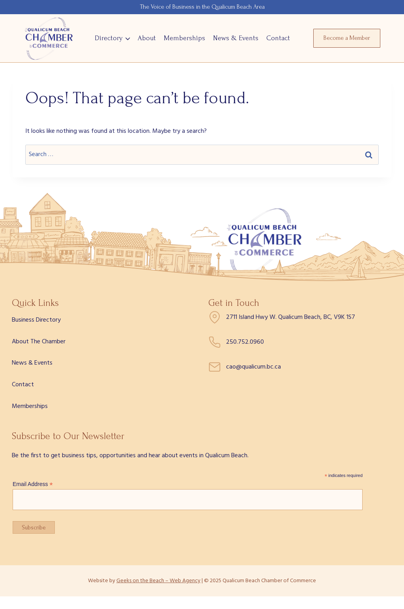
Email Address (33, 484)
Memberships (184, 38)
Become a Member (347, 37)
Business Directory (36, 320)
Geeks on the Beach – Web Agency (158, 580)
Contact (278, 38)
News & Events (235, 38)
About (147, 38)
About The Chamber (38, 342)
